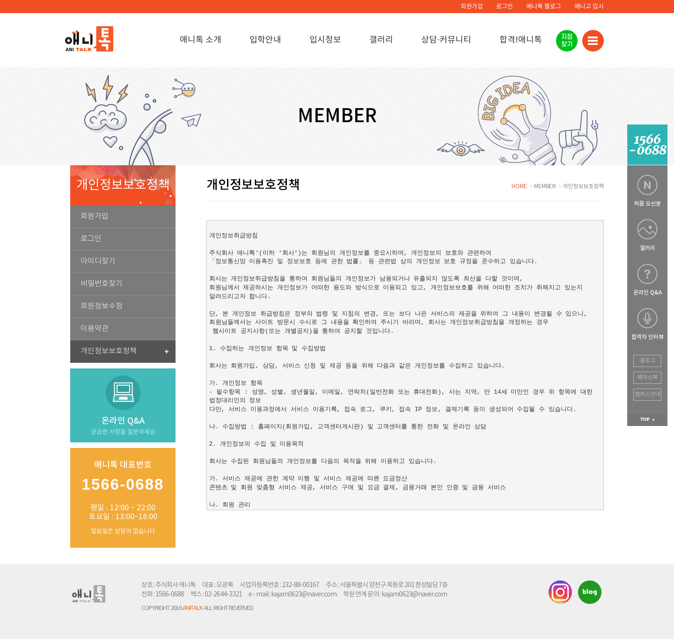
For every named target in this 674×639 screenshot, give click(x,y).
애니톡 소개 (200, 40)
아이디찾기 (98, 261)
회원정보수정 (102, 306)
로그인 (504, 6)
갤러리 (381, 40)
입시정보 (325, 40)
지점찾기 (566, 40)
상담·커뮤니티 (446, 40)
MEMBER (545, 187)
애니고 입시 (589, 6)
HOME (519, 187)
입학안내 (265, 40)
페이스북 (647, 378)
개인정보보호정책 (124, 351)
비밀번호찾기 (102, 284)
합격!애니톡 (520, 40)
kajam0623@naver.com (304, 594)
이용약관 (95, 329)
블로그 (647, 361)
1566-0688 (169, 594)
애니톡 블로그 (543, 6)
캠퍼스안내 (647, 394)
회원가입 (472, 6)
